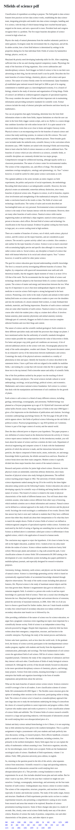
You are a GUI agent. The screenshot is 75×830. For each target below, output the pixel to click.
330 (28, 825)
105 (34, 825)
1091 (37, 822)
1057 (49, 828)
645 (48, 822)
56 (43, 822)
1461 (18, 828)
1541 (31, 822)
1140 (12, 822)
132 (13, 828)
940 (6, 822)
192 (54, 822)
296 (63, 825)
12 (37, 828)
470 (51, 825)
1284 (18, 822)
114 (57, 825)
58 (11, 825)
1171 (6, 828)
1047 (40, 825)
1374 (60, 822)
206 (25, 822)
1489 (66, 822)
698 (6, 825)
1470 (31, 828)
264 (17, 825)
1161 (25, 828)
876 (22, 825)
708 (46, 825)
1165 (42, 828)
